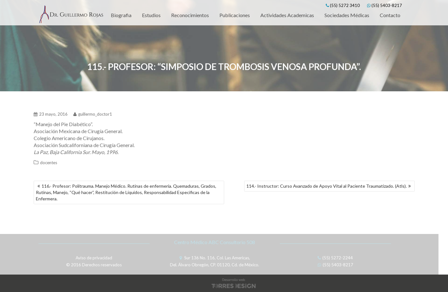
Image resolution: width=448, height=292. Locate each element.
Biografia (121, 15)
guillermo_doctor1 (92, 113)
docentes (48, 161)
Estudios (151, 15)
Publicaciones (234, 15)
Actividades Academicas (287, 15)
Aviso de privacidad (93, 257)
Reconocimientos (190, 15)
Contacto (390, 15)
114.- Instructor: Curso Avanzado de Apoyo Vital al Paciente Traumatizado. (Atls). (326, 186)
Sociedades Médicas (346, 15)
